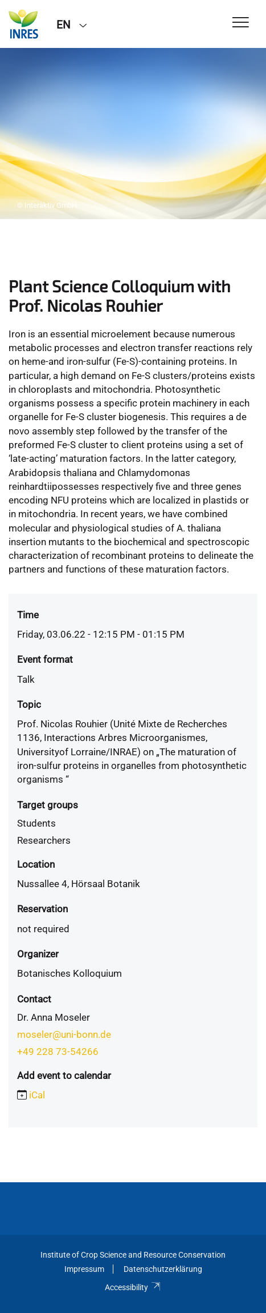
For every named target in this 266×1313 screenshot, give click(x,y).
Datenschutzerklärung (163, 1269)
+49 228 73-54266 (58, 1051)
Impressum (84, 1269)
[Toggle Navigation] (240, 23)
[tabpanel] (133, 133)
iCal (37, 1095)
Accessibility (133, 1287)
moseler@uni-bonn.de (64, 1034)
